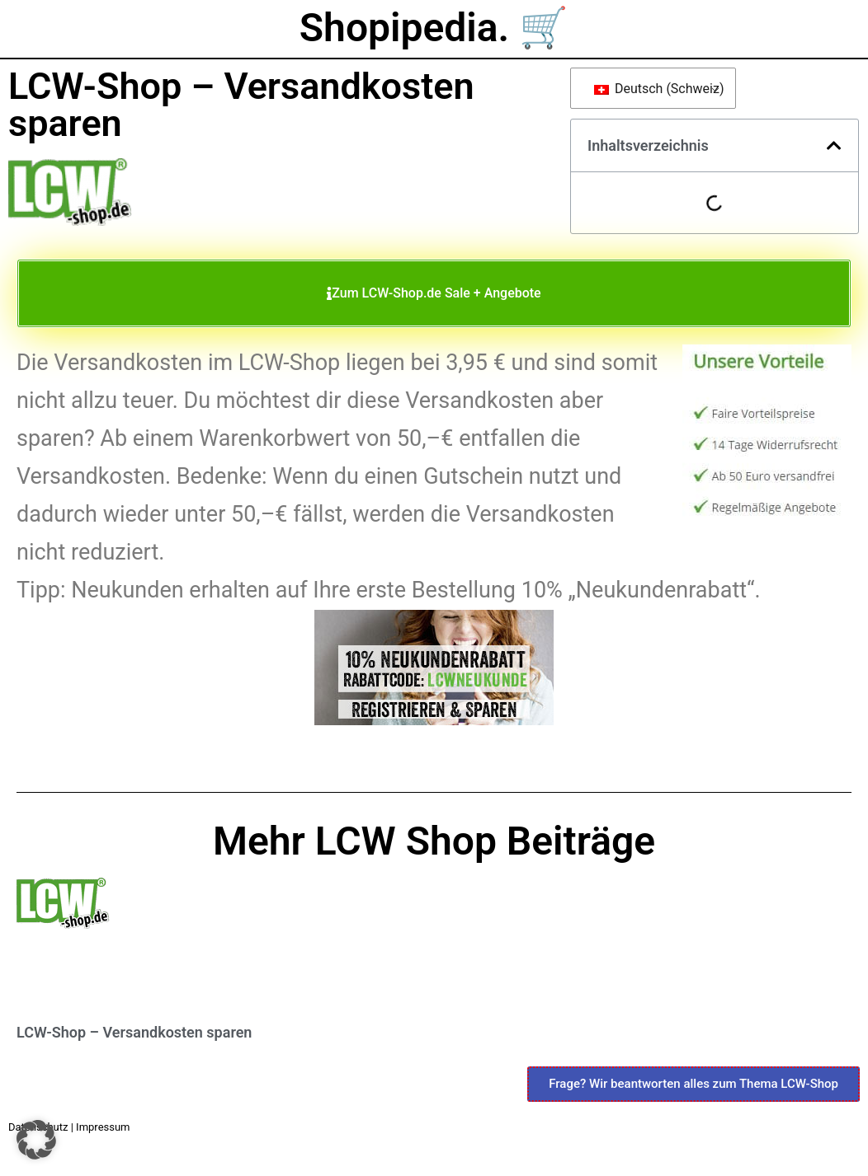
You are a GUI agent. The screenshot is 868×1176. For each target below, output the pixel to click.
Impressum (103, 1127)
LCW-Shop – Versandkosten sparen (134, 1032)
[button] (834, 146)
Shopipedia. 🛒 (434, 27)
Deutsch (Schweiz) (656, 88)
